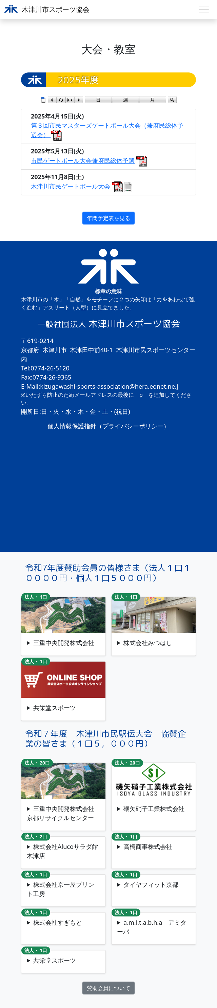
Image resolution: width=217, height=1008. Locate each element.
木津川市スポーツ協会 (47, 9)
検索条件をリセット (61, 99)
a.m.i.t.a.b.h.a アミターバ (151, 927)
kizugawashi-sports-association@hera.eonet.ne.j (109, 386)
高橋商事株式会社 (147, 846)
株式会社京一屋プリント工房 (60, 889)
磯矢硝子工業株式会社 (153, 809)
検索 (172, 99)
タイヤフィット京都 (150, 884)
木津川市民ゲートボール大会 (70, 186)
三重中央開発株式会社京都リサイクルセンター (60, 813)
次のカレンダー (78, 99)
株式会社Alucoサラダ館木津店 (62, 851)
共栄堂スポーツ (54, 708)
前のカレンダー (52, 99)
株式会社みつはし (147, 643)
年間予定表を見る (108, 218)
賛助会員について (108, 988)
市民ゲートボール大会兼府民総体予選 (83, 160)
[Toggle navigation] (204, 9)
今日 (69, 99)
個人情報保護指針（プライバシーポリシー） (108, 426)
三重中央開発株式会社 (63, 643)
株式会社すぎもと (57, 922)
